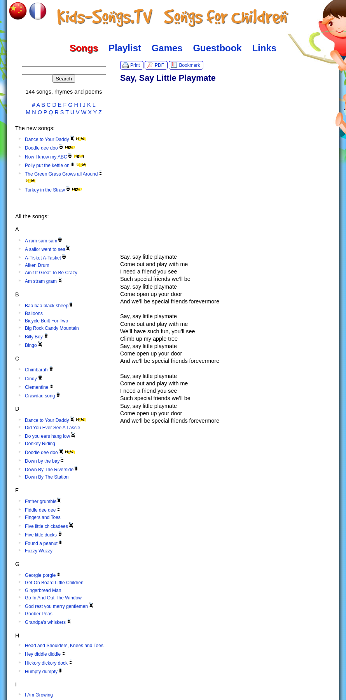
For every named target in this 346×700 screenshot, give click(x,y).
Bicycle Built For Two (46, 321)
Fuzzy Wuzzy (38, 551)
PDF (159, 65)
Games (167, 48)
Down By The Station (47, 477)
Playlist (124, 48)
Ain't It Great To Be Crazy (51, 272)
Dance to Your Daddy (55, 139)
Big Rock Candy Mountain (52, 328)
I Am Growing (39, 695)
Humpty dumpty (44, 671)
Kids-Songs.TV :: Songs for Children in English (173, 17)
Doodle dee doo (50, 148)
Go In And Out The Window (53, 598)
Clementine (40, 387)
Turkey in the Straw (53, 190)
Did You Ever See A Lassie (52, 427)
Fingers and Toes (43, 517)
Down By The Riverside (52, 469)
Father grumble (44, 501)
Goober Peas (38, 613)
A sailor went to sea (48, 249)
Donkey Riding (40, 443)
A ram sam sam (44, 241)
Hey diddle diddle (46, 654)
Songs (84, 48)
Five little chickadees (49, 526)
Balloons (34, 313)
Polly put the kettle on (56, 165)
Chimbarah (39, 370)
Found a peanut (44, 543)
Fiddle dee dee (43, 510)
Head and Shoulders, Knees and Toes (64, 645)
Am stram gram (44, 281)
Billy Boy (37, 337)
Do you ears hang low (50, 436)
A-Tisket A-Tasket (46, 258)
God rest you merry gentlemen (59, 606)
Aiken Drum (37, 265)
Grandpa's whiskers (48, 622)
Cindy (34, 378)
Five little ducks (44, 535)
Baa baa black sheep (50, 305)
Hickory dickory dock (49, 663)
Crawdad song (43, 396)
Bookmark (189, 65)
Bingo (34, 345)
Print (135, 65)
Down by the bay (45, 461)
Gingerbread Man (43, 590)
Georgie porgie (43, 575)
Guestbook (217, 48)
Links (264, 48)
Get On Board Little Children (54, 582)
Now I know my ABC (54, 157)
